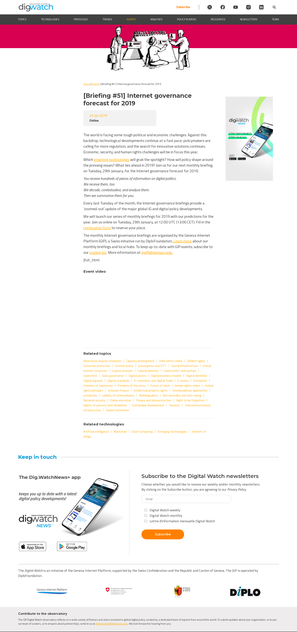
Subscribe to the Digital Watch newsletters (200, 476)
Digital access (137, 375)
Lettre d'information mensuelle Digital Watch (180, 521)
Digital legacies (93, 380)
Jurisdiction (90, 395)
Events (131, 19)
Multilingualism (148, 395)
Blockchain (120, 431)
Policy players (186, 19)
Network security (94, 400)
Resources (218, 19)
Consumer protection (96, 365)
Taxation (174, 405)
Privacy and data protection (153, 400)
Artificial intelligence (96, 431)
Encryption (200, 380)
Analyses (156, 19)
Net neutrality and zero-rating (182, 395)
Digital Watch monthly (163, 515)
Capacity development (140, 361)
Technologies (50, 19)
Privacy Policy (236, 489)
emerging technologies (111, 159)
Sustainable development (148, 405)
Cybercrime (90, 375)
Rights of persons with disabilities (105, 405)
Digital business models (166, 375)
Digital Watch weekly (162, 510)
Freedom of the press (132, 385)
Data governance (113, 375)
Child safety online (170, 361)
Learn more (182, 241)
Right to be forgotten (190, 400)
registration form (97, 228)
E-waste (183, 380)
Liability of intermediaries (118, 395)
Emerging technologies (172, 431)
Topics (22, 19)
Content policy (124, 365)
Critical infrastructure (184, 365)
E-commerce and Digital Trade (153, 380)
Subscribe (179, 7)
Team (275, 19)
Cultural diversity (148, 370)
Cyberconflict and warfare (179, 370)
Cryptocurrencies (122, 370)
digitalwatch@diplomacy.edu (111, 624)
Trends (107, 19)
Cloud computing (142, 431)
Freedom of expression (98, 385)
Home (86, 84)
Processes (81, 19)
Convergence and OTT (152, 365)
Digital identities (196, 375)
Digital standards (118, 380)
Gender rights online (187, 385)
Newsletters (248, 19)
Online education (120, 400)
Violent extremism (117, 410)
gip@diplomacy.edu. (157, 252)
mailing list (97, 252)
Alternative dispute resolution (102, 361)
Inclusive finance (118, 390)
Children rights (196, 361)
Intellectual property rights (151, 390)
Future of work (160, 385)
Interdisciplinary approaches (189, 390)
